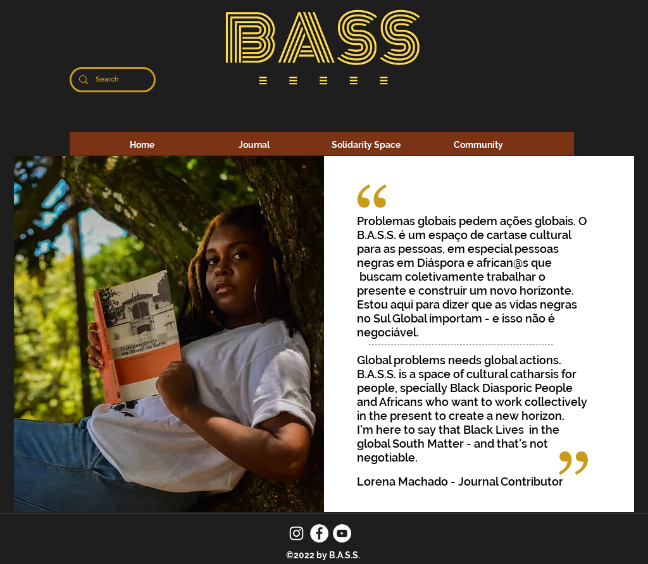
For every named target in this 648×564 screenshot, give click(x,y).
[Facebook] (319, 533)
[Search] (111, 79)
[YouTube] (342, 533)
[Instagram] (296, 533)
